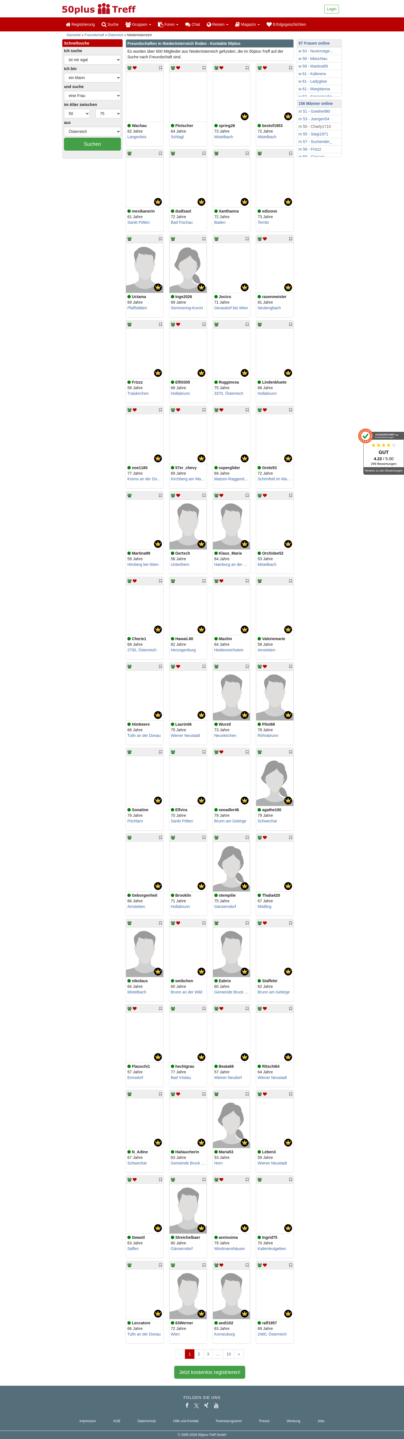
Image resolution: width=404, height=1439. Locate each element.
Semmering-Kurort (187, 308)
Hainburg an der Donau (234, 564)
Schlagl (177, 137)
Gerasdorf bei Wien (231, 308)
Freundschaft (94, 35)
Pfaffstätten (137, 308)
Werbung (293, 1421)
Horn (218, 1163)
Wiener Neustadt (185, 735)
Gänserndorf (225, 906)
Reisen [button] (217, 24)
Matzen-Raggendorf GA (235, 479)
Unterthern (180, 564)
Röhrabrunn (268, 735)
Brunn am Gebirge (230, 821)
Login (331, 9)
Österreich (115, 35)
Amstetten (266, 650)
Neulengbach (269, 308)
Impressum (87, 1421)
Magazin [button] (247, 24)
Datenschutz (146, 1421)
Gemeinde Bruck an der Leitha (241, 992)
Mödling (264, 906)
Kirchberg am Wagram (190, 479)
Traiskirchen (138, 393)
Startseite (73, 35)
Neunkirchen (225, 735)
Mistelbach (223, 137)
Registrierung (80, 24)
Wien (175, 1334)
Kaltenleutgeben (272, 1248)
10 (228, 1354)
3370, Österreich (229, 393)
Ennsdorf (135, 1077)
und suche (74, 86)
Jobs (320, 1421)
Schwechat (267, 821)
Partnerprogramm (229, 1421)
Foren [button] (168, 24)
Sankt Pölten (138, 222)
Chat (192, 24)
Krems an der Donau (145, 479)
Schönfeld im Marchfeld (278, 479)
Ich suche (73, 51)
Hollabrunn (180, 393)
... (218, 1354)
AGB (116, 1421)
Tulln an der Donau (144, 735)
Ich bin (70, 68)
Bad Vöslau (181, 1077)
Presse (264, 1421)
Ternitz (263, 222)
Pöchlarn (135, 821)
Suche (110, 24)
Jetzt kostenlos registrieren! (209, 1372)
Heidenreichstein (229, 650)
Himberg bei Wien (143, 564)
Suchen (92, 144)
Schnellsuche (76, 43)
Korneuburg (224, 1334)
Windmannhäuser (229, 1248)
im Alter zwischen (80, 104)
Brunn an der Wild (186, 992)
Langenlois (136, 137)
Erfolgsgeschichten (286, 24)
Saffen (133, 1248)
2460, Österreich (272, 1334)
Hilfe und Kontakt (186, 1421)
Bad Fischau (182, 222)
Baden (220, 222)
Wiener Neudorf (228, 1077)
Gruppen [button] (138, 24)
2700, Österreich (142, 650)
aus (67, 122)
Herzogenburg (183, 650)
